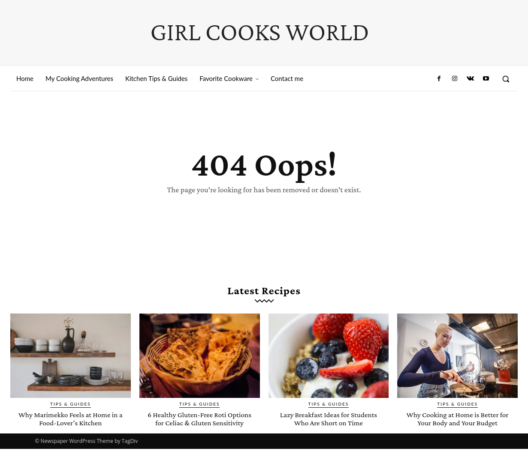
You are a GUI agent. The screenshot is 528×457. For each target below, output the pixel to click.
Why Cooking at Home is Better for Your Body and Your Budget (457, 418)
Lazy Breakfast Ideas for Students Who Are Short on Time (328, 418)
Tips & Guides (70, 403)
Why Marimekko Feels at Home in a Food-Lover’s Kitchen (70, 418)
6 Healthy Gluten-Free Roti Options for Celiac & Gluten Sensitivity (199, 422)
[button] (506, 79)
